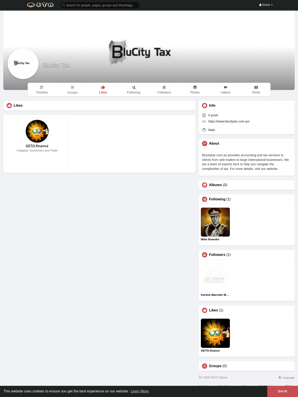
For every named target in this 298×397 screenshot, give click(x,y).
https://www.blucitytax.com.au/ (229, 121)
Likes (213, 310)
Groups (215, 366)
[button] (100, 5)
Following (217, 199)
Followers (217, 255)
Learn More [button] (140, 391)
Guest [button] (266, 4)
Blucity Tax (56, 64)
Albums (215, 185)
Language (286, 377)
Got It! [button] (282, 391)
